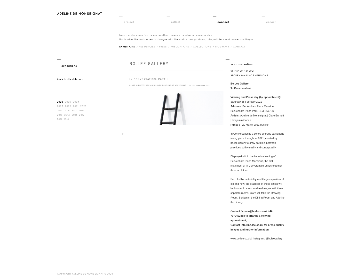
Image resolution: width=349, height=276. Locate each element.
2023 (60, 106)
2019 (59, 110)
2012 (81, 114)
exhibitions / (129, 46)
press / (165, 46)
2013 (74, 114)
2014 (67, 114)
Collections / (204, 46)
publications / (182, 46)
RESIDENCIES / (149, 46)
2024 (76, 101)
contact (239, 46)
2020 (83, 106)
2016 (81, 110)
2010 (66, 119)
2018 (67, 110)
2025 (68, 101)
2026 (60, 101)
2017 (74, 110)
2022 (68, 106)
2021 (75, 106)
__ (120, 14)
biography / (224, 46)
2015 (59, 114)
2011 (59, 119)
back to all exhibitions (70, 78)
